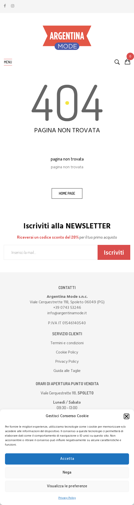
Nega (67, 473)
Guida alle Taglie (67, 371)
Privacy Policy (67, 498)
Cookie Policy (67, 352)
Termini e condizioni (67, 343)
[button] (126, 416)
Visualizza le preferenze (67, 486)
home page (67, 193)
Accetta (67, 459)
